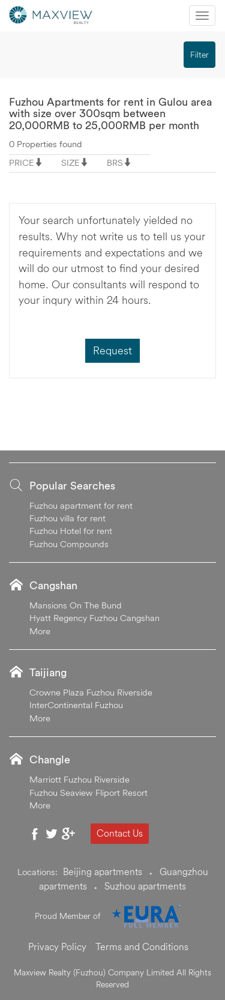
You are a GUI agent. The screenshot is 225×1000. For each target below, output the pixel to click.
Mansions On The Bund (75, 605)
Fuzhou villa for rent (67, 518)
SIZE (70, 162)
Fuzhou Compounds (69, 544)
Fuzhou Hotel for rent (70, 530)
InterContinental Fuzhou (76, 705)
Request (112, 350)
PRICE (21, 162)
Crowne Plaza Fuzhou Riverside (90, 692)
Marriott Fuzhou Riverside (79, 779)
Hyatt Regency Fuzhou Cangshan (94, 617)
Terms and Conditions (141, 947)
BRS (115, 162)
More (39, 631)
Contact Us (120, 833)
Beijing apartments (102, 871)
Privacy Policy (57, 947)
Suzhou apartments (145, 886)
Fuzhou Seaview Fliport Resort (88, 792)
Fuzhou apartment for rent (81, 505)
